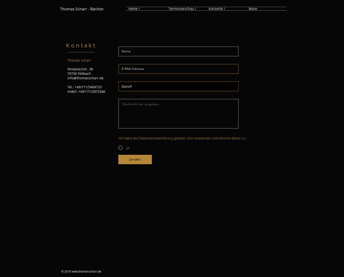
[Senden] (135, 159)
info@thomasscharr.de (85, 78)
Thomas (67, 9)
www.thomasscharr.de (86, 271)
